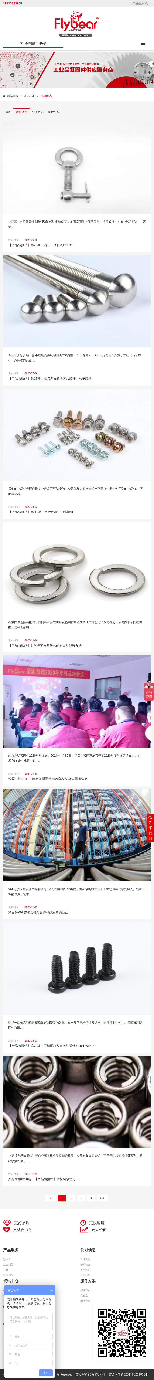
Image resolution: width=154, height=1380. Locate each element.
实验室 (84, 1295)
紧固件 (7, 1259)
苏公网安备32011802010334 (128, 1374)
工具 (5, 1269)
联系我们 (85, 1275)
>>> (102, 1198)
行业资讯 (38, 112)
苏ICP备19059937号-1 (91, 1374)
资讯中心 (29, 96)
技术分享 (54, 112)
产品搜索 (140, 3)
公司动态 (21, 112)
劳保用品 (8, 1275)
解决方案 (85, 1290)
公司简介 (85, 1264)
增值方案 (85, 1300)
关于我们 (85, 1269)
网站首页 (13, 96)
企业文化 (85, 1259)
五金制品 (8, 1264)
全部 (8, 112)
